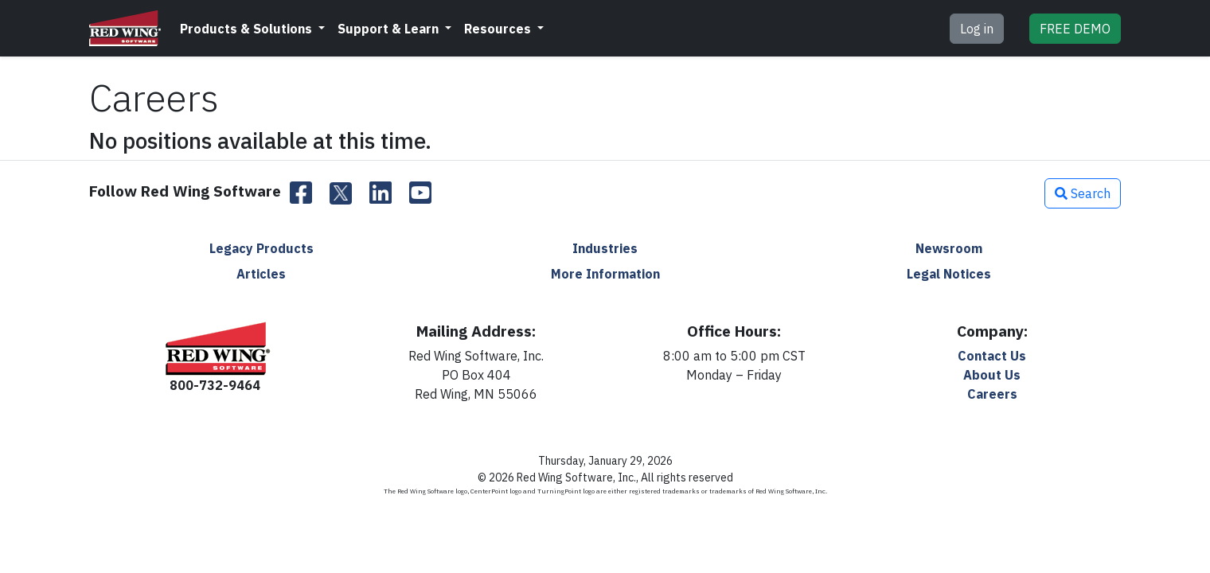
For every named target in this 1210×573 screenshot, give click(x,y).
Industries (605, 248)
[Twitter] (341, 193)
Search (1082, 193)
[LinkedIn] (380, 193)
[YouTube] (420, 193)
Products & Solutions (247, 29)
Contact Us (992, 356)
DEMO (1075, 29)
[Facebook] (301, 193)
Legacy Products (261, 248)
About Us (992, 375)
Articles (261, 274)
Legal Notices (949, 274)
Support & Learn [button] (390, 29)
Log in (976, 29)
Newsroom (948, 248)
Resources (499, 29)
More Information (605, 274)
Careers (992, 394)
